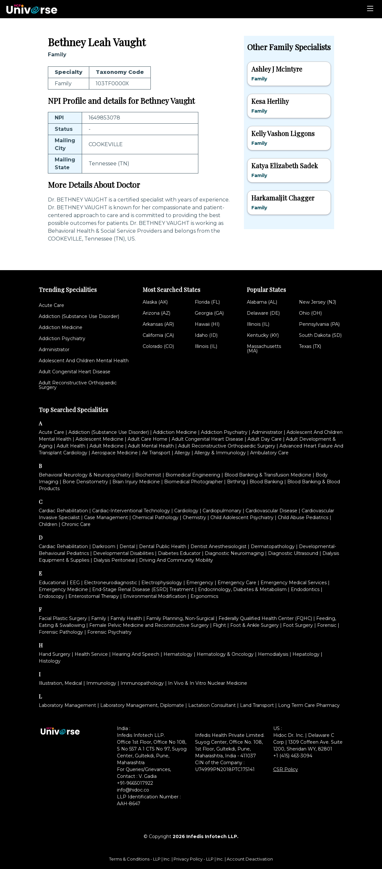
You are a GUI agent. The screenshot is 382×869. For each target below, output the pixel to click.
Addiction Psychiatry (62, 338)
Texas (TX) (310, 346)
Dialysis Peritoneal (114, 560)
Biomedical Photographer (193, 482)
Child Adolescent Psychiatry (242, 517)
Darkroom (103, 546)
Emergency (199, 583)
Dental (127, 546)
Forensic (326, 625)
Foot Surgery (298, 625)
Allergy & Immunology (220, 453)
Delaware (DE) (263, 313)
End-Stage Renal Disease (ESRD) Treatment (143, 589)
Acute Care (51, 305)
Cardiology (186, 511)
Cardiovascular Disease (271, 511)
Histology (50, 661)
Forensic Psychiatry (109, 632)
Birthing (236, 482)
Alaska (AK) (155, 302)
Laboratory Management (67, 705)
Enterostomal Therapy (93, 596)
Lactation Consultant (212, 705)
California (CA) (158, 335)
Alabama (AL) (262, 302)
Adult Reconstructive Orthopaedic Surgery (78, 385)
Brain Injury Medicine (136, 482)
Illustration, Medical (60, 683)
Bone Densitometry (85, 482)
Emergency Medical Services (294, 583)
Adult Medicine (107, 446)
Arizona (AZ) (156, 313)
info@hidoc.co (133, 790)
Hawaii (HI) (207, 324)
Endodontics (305, 589)
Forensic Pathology (61, 632)
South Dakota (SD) (320, 335)
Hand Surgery (54, 654)
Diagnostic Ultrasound (293, 553)
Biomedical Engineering (192, 475)
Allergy (182, 453)
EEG (75, 583)
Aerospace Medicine (115, 453)
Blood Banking (266, 482)
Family (98, 618)
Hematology (177, 654)
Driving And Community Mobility (176, 560)
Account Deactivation (250, 859)
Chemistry (194, 517)
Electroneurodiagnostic (110, 583)
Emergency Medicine (63, 589)
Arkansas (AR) (158, 324)
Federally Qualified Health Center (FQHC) (265, 618)
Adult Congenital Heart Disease (74, 371)
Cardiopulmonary (222, 511)
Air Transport (156, 453)
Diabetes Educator (179, 553)
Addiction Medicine (60, 327)
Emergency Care (237, 583)
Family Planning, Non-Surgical (180, 618)
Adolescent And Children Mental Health (84, 360)
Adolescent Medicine (99, 439)
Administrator (54, 349)
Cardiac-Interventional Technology (131, 511)
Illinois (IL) (206, 346)
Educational (52, 583)
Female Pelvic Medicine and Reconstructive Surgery (149, 625)
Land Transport (257, 705)
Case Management (106, 517)
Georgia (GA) (209, 313)
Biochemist (148, 475)
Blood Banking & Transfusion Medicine (267, 475)
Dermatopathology (273, 546)
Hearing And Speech (135, 654)
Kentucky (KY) (263, 335)
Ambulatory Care (269, 453)
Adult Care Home (147, 439)
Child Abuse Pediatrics (303, 517)
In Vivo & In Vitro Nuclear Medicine (207, 683)
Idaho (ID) (206, 335)
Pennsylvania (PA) (319, 324)
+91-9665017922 (135, 783)
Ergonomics (204, 596)
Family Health (126, 618)
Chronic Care (76, 524)
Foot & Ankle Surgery (254, 625)
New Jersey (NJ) (317, 302)
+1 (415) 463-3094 (292, 756)
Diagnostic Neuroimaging (234, 553)
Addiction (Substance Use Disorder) (79, 316)
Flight (219, 625)
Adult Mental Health (151, 446)
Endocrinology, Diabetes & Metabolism (242, 589)
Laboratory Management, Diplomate (142, 705)
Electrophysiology (161, 583)
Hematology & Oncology (225, 654)
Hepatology (305, 654)
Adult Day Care (265, 439)
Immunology (101, 683)
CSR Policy (285, 769)
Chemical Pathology (155, 517)
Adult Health (71, 446)
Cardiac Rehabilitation (63, 511)
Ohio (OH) (310, 313)
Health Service (91, 654)
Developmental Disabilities (123, 553)
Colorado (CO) (158, 346)
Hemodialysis (273, 654)
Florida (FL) (207, 302)
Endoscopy (51, 596)
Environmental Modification (154, 596)
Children (48, 524)
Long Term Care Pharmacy (309, 705)
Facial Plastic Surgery (63, 618)
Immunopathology (142, 683)
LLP (157, 859)
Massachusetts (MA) (264, 348)
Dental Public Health (162, 546)
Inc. (167, 859)
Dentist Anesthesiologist (219, 546)
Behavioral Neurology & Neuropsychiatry (85, 475)
